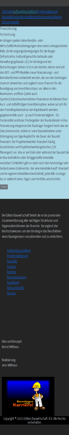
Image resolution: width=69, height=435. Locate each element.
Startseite (7, 11)
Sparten (16, 17)
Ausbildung (55, 17)
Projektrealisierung (47, 11)
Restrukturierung (39, 17)
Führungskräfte (10, 22)
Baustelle (7, 17)
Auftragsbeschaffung (25, 11)
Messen (11, 293)
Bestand (25, 17)
